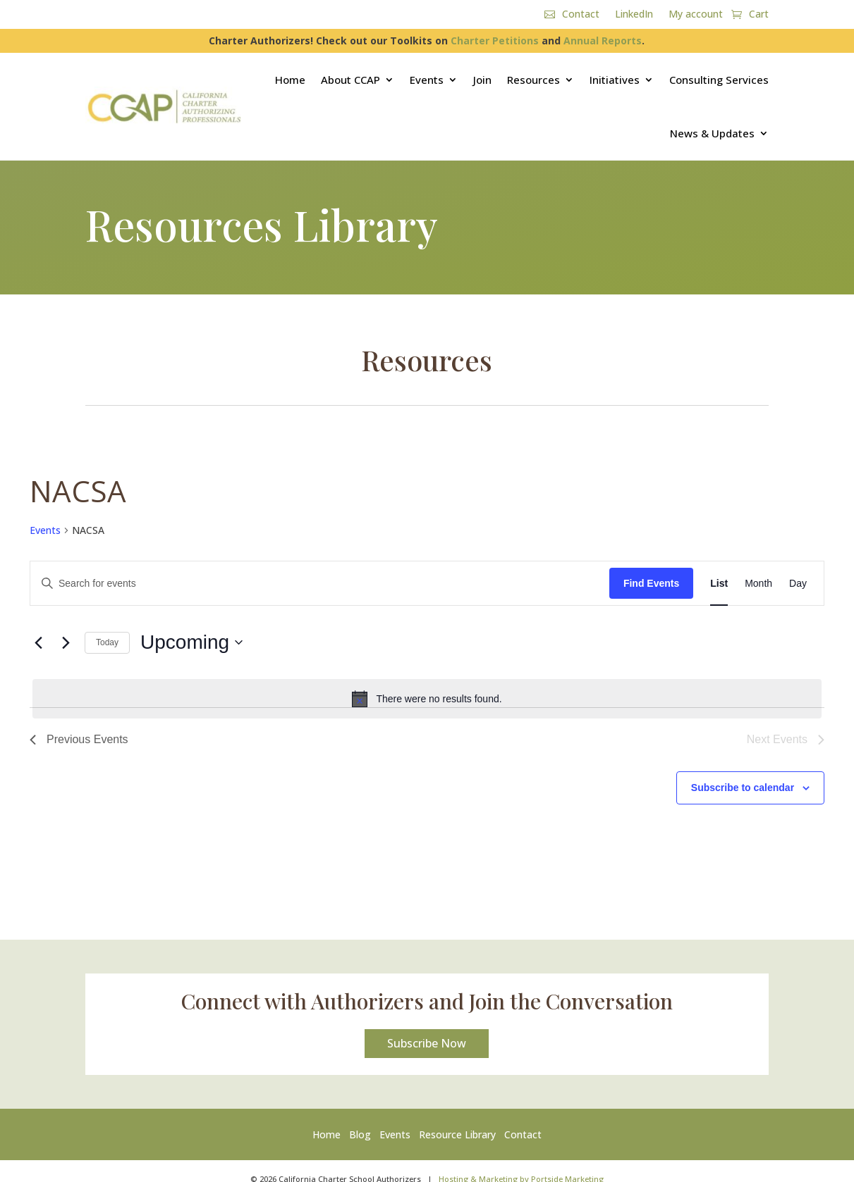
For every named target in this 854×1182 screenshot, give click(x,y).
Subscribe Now (426, 1043)
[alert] (427, 698)
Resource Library (457, 1134)
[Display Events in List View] (719, 583)
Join (482, 80)
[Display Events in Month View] (758, 583)
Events (427, 80)
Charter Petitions (495, 40)
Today (107, 642)
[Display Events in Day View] (798, 583)
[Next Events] (65, 642)
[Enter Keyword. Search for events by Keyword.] (319, 583)
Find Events (651, 583)
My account (696, 14)
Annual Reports (602, 40)
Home (290, 80)
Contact (580, 14)
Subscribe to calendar (742, 787)
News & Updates (712, 133)
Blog (360, 1134)
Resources (533, 80)
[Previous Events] (38, 642)
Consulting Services (719, 80)
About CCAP (350, 80)
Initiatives (615, 80)
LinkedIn (634, 14)
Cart (759, 14)
